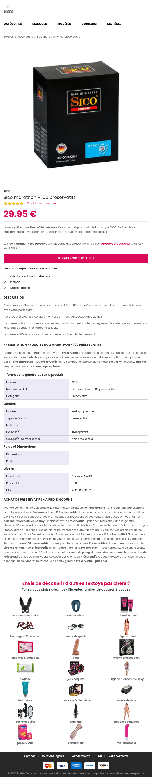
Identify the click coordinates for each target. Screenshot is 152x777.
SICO (113, 227)
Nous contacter (118, 756)
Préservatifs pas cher (115, 243)
